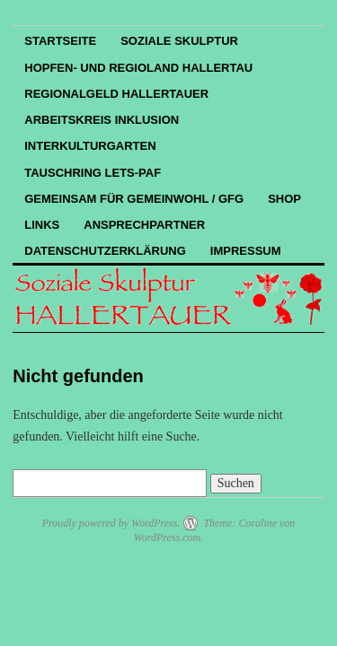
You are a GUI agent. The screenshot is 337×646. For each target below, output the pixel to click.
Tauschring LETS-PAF (92, 172)
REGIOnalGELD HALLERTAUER (116, 93)
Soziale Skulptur (179, 41)
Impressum (245, 251)
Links (41, 224)
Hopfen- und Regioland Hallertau (138, 67)
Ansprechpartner (144, 224)
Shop (284, 198)
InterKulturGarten (89, 146)
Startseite (60, 41)
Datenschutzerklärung (105, 251)
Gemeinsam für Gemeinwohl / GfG (134, 198)
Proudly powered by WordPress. (111, 523)
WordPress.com (167, 537)
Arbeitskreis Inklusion (101, 120)
